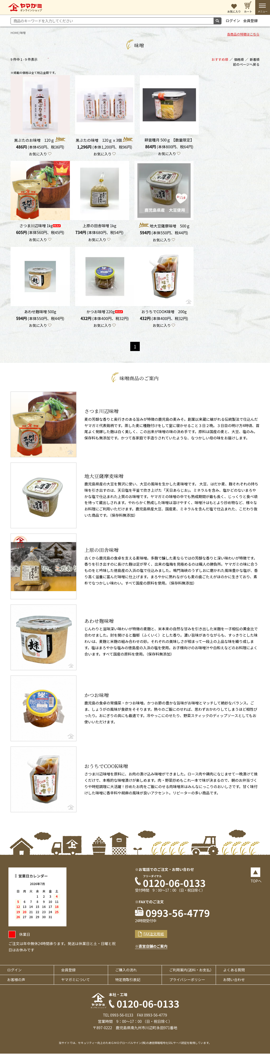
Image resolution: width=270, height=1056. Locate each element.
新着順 (254, 59)
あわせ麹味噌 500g (40, 312)
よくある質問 (234, 971)
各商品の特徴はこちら (242, 35)
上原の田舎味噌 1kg (99, 226)
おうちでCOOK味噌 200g (164, 312)
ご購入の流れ (126, 971)
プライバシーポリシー (187, 981)
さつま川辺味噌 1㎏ (40, 226)
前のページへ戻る (246, 65)
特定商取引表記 (128, 981)
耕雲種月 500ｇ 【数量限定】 (169, 140)
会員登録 (251, 20)
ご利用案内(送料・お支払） (192, 971)
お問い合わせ (234, 981)
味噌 (23, 33)
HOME (15, 33)
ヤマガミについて (76, 981)
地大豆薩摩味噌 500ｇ (164, 226)
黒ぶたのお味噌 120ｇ (40, 140)
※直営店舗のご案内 (151, 948)
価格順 (239, 59)
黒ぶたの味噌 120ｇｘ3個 (104, 140)
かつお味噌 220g (104, 312)
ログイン (233, 20)
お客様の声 (16, 981)
